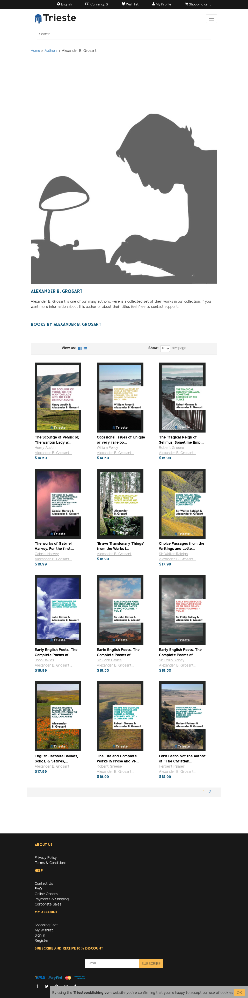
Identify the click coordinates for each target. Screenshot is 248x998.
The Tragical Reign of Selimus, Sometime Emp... (181, 439)
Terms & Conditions (51, 863)
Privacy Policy (46, 858)
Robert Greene (171, 448)
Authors (51, 51)
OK (239, 993)
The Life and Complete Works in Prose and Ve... (118, 758)
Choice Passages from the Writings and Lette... (181, 546)
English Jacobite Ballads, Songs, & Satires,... (56, 758)
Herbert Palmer (172, 767)
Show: (153, 348)
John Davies (44, 660)
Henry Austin (45, 448)
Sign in (40, 935)
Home (35, 51)
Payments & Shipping (52, 899)
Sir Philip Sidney (171, 660)
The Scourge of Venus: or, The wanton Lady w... (57, 439)
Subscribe (151, 964)
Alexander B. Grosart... (53, 453)
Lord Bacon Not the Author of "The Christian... (182, 758)
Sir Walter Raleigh (173, 554)
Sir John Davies (109, 660)
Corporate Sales (48, 904)
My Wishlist (44, 930)
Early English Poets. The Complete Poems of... (56, 652)
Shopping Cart (46, 925)
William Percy (107, 448)
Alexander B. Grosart (114, 554)
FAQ (38, 889)
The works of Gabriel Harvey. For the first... (54, 546)
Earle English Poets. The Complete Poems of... (118, 652)
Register (42, 941)
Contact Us (44, 884)
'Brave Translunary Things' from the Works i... (120, 546)
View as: (69, 348)
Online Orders (46, 894)
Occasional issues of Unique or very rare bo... (121, 439)
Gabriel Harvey (47, 554)
